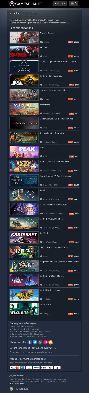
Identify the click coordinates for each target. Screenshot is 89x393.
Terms (17, 383)
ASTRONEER (45, 104)
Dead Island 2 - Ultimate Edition (54, 247)
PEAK (42, 147)
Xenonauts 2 (45, 304)
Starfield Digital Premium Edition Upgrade (59, 61)
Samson (43, 47)
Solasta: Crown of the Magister (53, 204)
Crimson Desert (47, 33)
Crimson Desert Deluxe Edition (53, 90)
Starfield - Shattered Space (52, 276)
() (56, 3)
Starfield (43, 190)
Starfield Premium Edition (51, 219)
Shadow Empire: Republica (52, 133)
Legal (11, 383)
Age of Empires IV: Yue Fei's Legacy (55, 176)
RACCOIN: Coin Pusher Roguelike (54, 161)
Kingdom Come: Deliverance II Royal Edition (59, 261)
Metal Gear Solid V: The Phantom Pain (56, 118)
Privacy (22, 383)
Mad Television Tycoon (50, 290)
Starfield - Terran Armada (51, 76)
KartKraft (44, 233)
